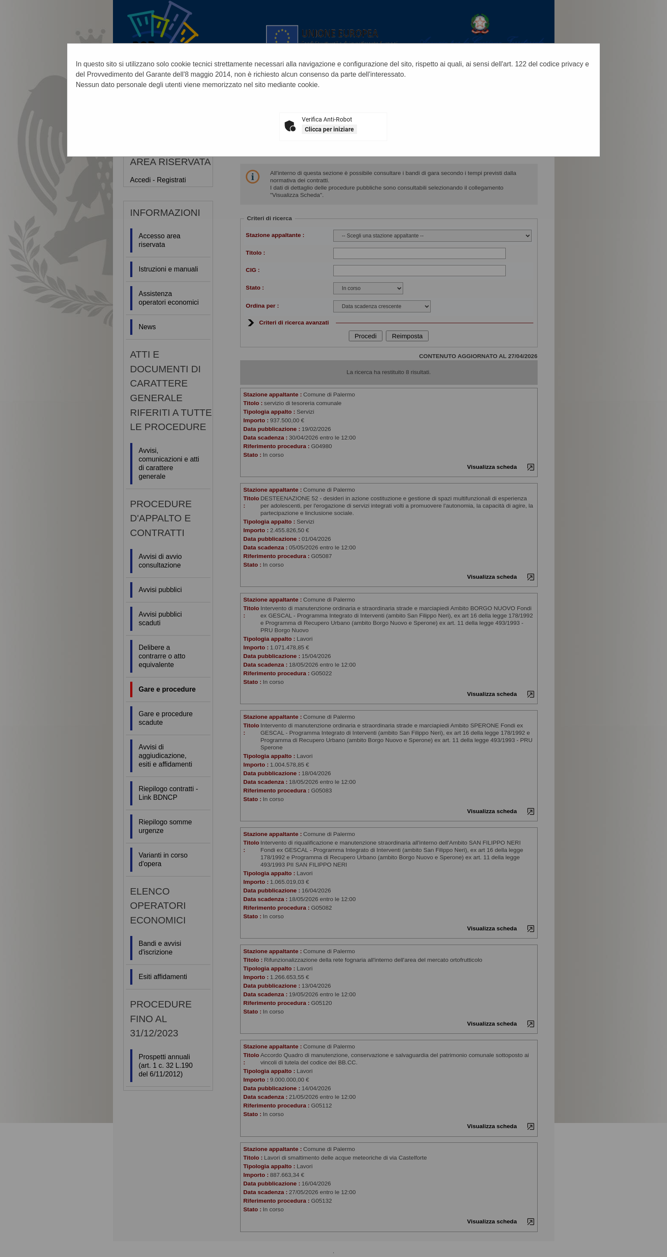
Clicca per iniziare (329, 129)
